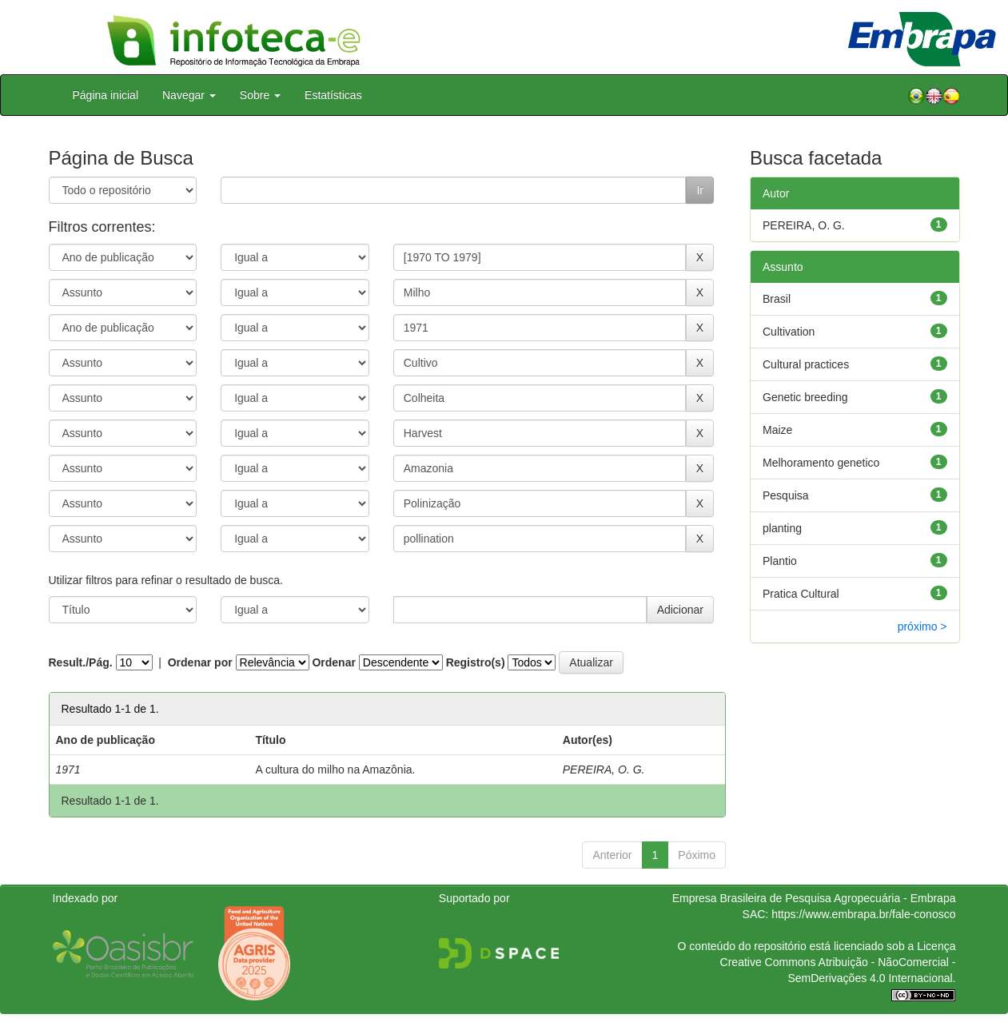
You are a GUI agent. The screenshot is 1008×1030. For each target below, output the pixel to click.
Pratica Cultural (801, 593)
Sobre (260, 95)
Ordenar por (200, 662)
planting (782, 528)
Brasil (777, 298)
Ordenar (333, 662)
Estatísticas (333, 95)
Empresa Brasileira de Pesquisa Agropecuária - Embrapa (814, 898)
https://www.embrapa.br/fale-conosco (863, 914)
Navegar (189, 95)
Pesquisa (786, 495)
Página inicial (106, 95)
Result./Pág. (81, 662)
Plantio (780, 561)
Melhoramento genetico (821, 462)
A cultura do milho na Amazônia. (335, 769)
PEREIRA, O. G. (604, 769)
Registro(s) (475, 662)
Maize (777, 430)
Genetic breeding (805, 397)
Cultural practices (806, 364)
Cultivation (789, 331)
